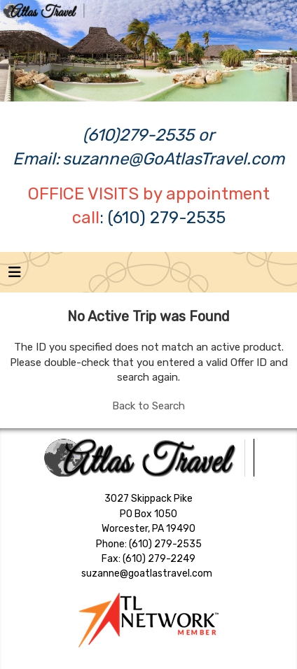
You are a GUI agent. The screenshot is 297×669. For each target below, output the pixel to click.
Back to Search (148, 406)
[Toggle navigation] (15, 276)
